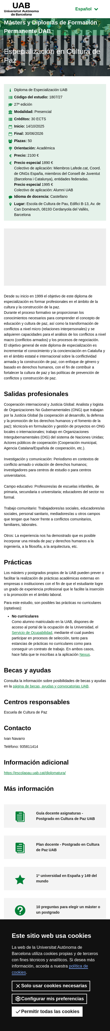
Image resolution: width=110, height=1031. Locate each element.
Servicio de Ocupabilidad (32, 633)
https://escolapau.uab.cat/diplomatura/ (35, 773)
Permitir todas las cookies (47, 1011)
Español (90, 8)
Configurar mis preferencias (49, 999)
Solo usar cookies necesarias (51, 986)
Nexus (84, 654)
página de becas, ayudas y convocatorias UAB (51, 686)
